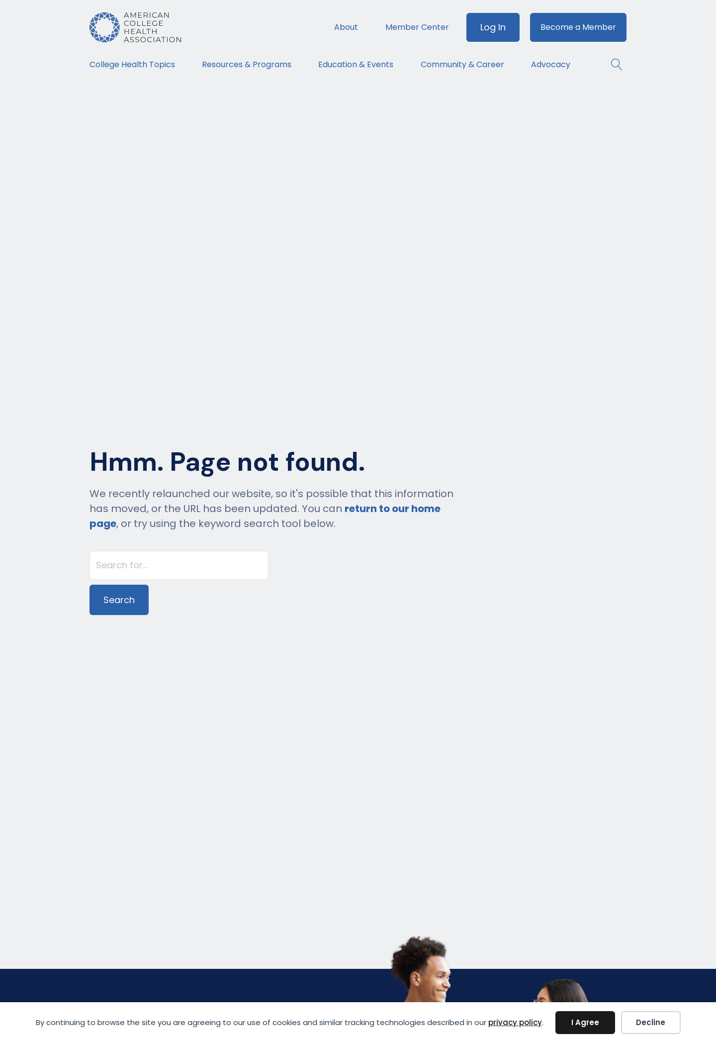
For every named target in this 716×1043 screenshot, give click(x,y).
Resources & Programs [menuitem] (246, 64)
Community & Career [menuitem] (462, 64)
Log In (493, 27)
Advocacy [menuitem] (550, 64)
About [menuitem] (346, 27)
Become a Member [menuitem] (578, 27)
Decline (650, 1022)
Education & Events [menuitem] (355, 64)
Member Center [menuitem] (417, 27)
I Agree (585, 1022)
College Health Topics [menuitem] (132, 64)
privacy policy (515, 1022)
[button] (611, 64)
